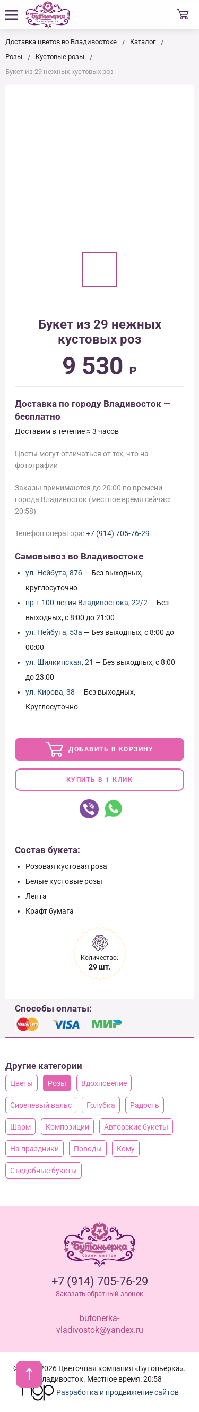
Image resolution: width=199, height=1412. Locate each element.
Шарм (20, 1127)
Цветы (21, 1083)
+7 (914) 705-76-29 (118, 533)
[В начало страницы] (29, 1374)
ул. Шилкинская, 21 (59, 662)
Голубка (100, 1105)
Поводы (88, 1148)
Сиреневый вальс (41, 1105)
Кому (126, 1148)
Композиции (67, 1127)
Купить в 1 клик (99, 779)
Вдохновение (104, 1083)
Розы (57, 1083)
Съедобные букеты (43, 1170)
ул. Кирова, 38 (50, 692)
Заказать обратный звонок (99, 1294)
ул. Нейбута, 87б (53, 573)
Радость (144, 1105)
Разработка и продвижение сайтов (100, 1392)
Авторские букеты (136, 1127)
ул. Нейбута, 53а (53, 632)
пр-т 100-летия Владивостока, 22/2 (86, 602)
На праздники (34, 1148)
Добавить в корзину (100, 749)
